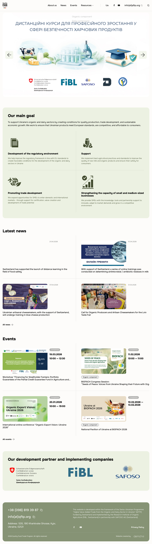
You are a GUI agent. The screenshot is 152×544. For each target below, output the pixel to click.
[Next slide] (143, 56)
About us (52, 5)
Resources (86, 5)
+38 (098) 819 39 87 (23, 510)
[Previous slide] (9, 56)
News (63, 5)
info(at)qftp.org (132, 5)
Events (73, 5)
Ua (107, 5)
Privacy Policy (137, 527)
